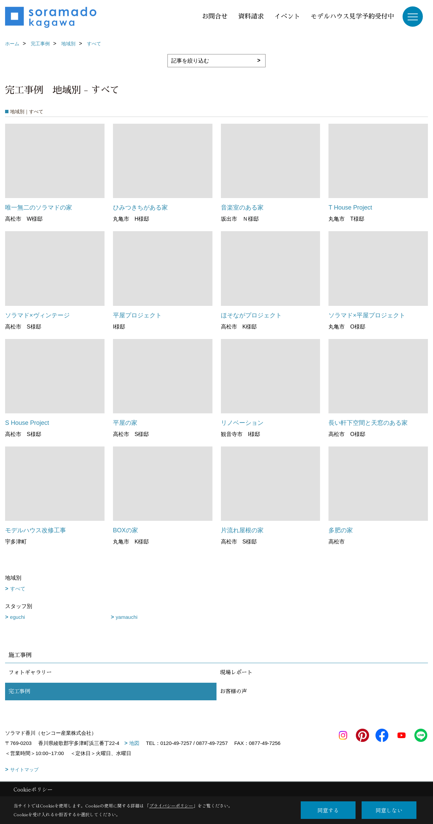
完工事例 (19, 691)
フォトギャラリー (30, 672)
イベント (287, 16)
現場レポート (236, 672)
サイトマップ (24, 769)
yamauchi (126, 617)
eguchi (17, 617)
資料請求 (251, 16)
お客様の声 (233, 691)
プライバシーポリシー (171, 805)
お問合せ (215, 16)
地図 (134, 743)
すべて (17, 588)
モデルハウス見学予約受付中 (352, 16)
